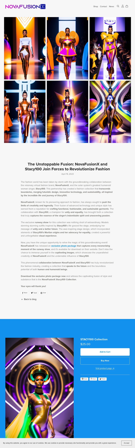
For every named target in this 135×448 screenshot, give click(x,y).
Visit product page (105, 368)
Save (43, 293)
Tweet (34, 293)
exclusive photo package (63, 246)
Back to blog (28, 299)
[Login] (122, 6)
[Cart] (127, 6)
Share (24, 293)
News (111, 6)
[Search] (118, 6)
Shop (95, 6)
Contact (103, 6)
